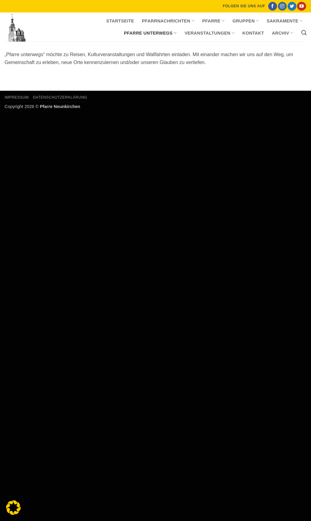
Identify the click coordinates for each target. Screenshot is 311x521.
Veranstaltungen (209, 33)
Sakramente (284, 21)
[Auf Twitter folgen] (292, 6)
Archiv (282, 33)
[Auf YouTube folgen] (301, 6)
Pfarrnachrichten (168, 21)
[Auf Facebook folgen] (272, 6)
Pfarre (213, 21)
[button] (13, 507)
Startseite (120, 21)
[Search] (303, 33)
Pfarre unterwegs (150, 33)
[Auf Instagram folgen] (282, 6)
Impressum (17, 97)
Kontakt (253, 33)
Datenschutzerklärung (60, 97)
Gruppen (245, 21)
